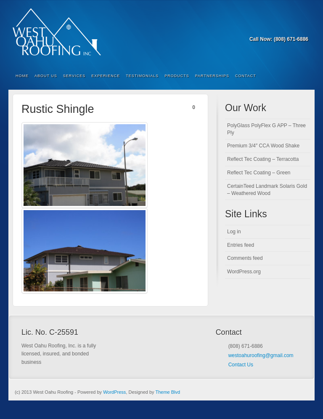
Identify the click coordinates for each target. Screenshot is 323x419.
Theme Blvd (167, 392)
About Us (45, 76)
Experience (105, 76)
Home (22, 76)
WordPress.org (244, 272)
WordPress (114, 392)
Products (176, 76)
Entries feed (240, 245)
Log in (234, 232)
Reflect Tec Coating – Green (259, 173)
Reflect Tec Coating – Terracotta (263, 159)
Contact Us (240, 365)
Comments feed (245, 258)
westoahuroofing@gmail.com (261, 355)
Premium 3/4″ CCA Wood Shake (263, 146)
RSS (302, 27)
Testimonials (142, 76)
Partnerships (212, 76)
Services (74, 76)
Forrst (291, 27)
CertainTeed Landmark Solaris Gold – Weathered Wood (267, 189)
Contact (245, 76)
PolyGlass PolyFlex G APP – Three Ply (266, 129)
